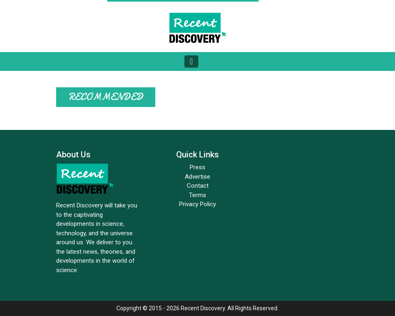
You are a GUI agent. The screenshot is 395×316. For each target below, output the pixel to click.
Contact (198, 185)
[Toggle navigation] (191, 61)
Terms (197, 195)
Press (197, 167)
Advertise (197, 176)
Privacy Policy (197, 204)
